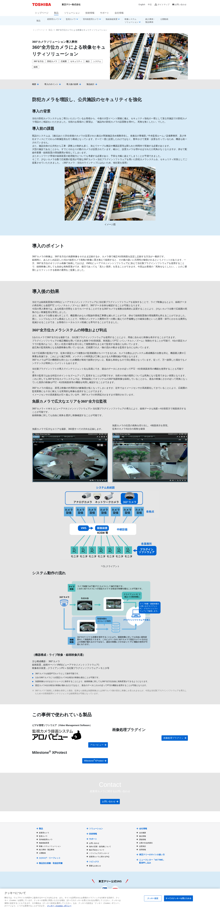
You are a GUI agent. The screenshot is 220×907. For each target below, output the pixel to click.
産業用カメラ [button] (53, 19)
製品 (56, 13)
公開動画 (164, 19)
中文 (150, 4)
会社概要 (142, 833)
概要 (34, 84)
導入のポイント (51, 84)
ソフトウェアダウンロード (99, 853)
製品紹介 (90, 84)
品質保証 (142, 846)
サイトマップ (163, 4)
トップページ (41, 13)
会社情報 (119, 13)
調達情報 (142, 840)
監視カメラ (43, 836)
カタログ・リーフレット (50, 858)
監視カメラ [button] (71, 19)
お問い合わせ (180, 4)
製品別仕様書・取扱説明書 (51, 863)
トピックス (94, 861)
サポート (104, 13)
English (142, 4)
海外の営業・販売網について (100, 847)
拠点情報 (142, 836)
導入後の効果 (72, 84)
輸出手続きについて (96, 850)
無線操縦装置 (44, 843)
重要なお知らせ (95, 866)
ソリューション (72, 13)
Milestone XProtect (94, 760)
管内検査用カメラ (45, 840)
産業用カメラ (44, 833)
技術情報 (89, 13)
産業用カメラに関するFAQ (99, 857)
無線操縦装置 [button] (111, 19)
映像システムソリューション (50, 846)
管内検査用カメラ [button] (91, 19)
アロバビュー (97, 745)
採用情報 (142, 850)
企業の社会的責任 (146, 843)
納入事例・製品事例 (150, 20)
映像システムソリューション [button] (131, 20)
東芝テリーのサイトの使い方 (152, 854)
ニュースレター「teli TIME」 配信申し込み (152, 861)
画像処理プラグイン (173, 738)
